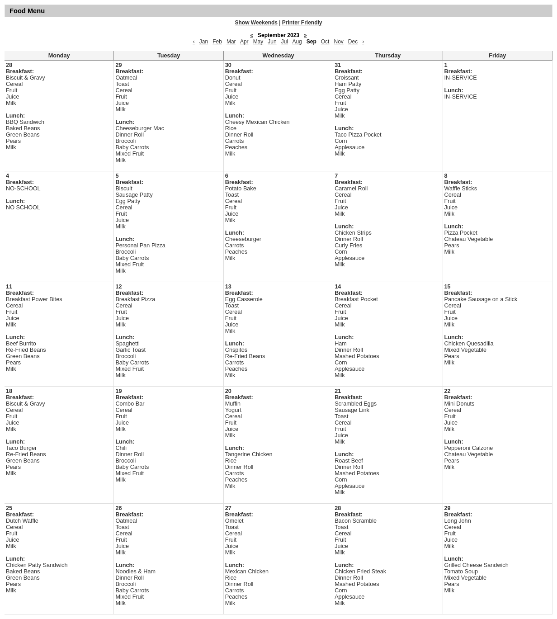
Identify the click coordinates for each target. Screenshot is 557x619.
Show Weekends (256, 22)
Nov (338, 41)
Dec (353, 41)
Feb (217, 41)
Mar (231, 41)
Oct (325, 41)
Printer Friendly (302, 22)
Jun (272, 41)
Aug (297, 41)
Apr (244, 41)
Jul (284, 41)
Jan (203, 41)
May (258, 41)
